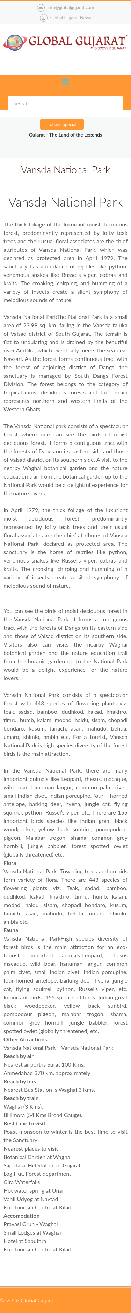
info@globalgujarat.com (65, 8)
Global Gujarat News (70, 17)
